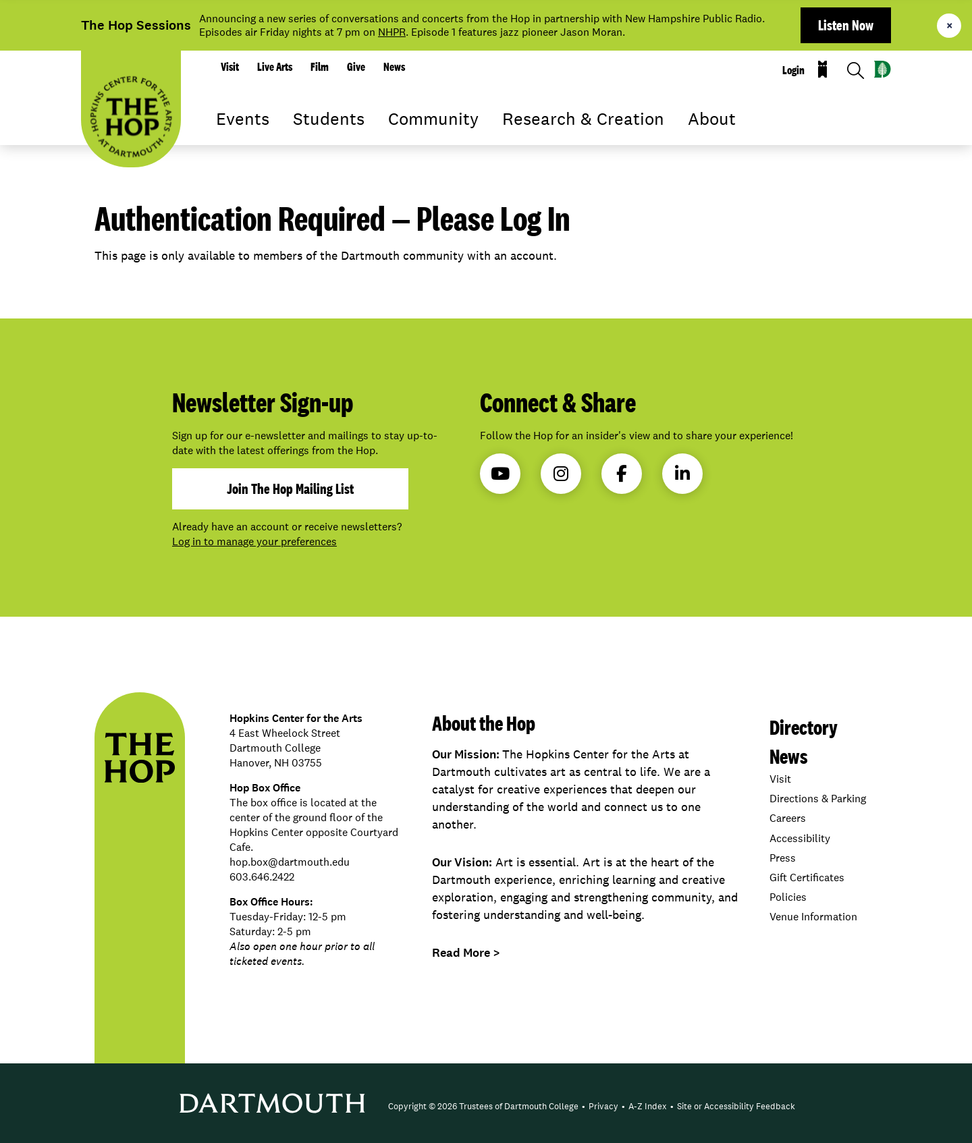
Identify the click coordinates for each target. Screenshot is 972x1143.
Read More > (466, 953)
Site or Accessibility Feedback (736, 1106)
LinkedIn (682, 474)
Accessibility (800, 838)
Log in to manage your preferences (254, 541)
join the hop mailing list (290, 488)
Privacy (603, 1106)
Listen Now (845, 25)
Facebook (621, 474)
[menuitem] (483, 1106)
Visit (230, 67)
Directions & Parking (818, 798)
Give (356, 67)
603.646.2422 (262, 877)
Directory (804, 727)
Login (793, 70)
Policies (788, 897)
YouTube (500, 474)
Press (783, 858)
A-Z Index (647, 1106)
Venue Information (813, 917)
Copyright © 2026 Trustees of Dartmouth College (483, 1106)
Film (319, 67)
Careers (788, 818)
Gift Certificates (807, 877)
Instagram (561, 474)
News (394, 67)
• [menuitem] (583, 1106)
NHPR (392, 32)
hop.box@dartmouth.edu (290, 862)
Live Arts (274, 67)
